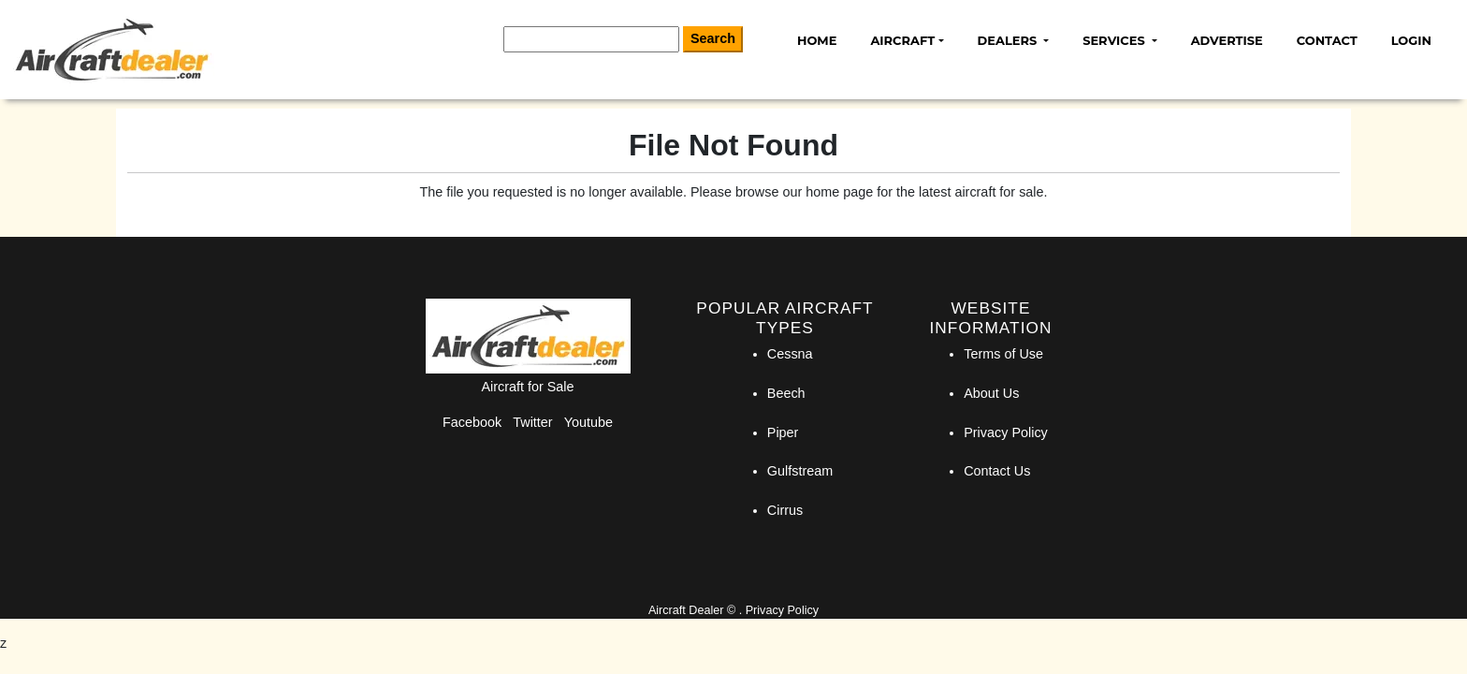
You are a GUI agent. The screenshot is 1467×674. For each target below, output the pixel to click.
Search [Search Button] (712, 38)
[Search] (591, 39)
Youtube (588, 422)
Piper (783, 432)
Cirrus (785, 510)
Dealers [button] (1009, 40)
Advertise (1227, 40)
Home (816, 40)
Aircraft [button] (902, 40)
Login (1411, 40)
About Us (991, 393)
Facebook (472, 422)
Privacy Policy (1006, 432)
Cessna (790, 353)
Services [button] (1115, 40)
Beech (786, 393)
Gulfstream (800, 470)
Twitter (532, 422)
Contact (1327, 40)
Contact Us (997, 470)
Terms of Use (1003, 353)
